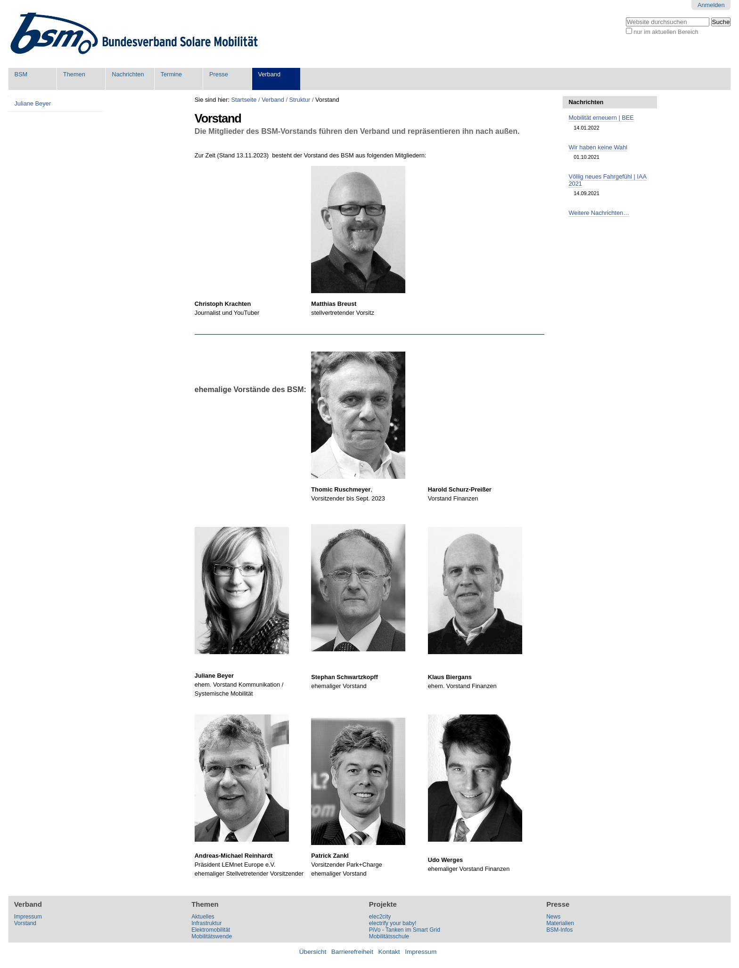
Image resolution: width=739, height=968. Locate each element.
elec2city (380, 916)
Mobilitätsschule (389, 936)
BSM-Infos (559, 930)
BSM (20, 74)
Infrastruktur (206, 923)
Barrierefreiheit (352, 951)
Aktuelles (202, 916)
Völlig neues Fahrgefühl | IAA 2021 (607, 180)
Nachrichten (128, 74)
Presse (218, 74)
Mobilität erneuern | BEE (600, 117)
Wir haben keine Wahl (597, 147)
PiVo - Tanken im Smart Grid (404, 930)
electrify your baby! (393, 923)
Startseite (243, 99)
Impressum (28, 916)
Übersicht (312, 951)
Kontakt (389, 951)
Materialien (560, 923)
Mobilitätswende (211, 936)
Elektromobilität (210, 930)
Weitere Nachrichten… (598, 212)
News (553, 916)
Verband (269, 74)
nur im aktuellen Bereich (665, 31)
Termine (171, 74)
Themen (74, 74)
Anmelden (711, 4)
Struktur (300, 99)
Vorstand (25, 923)
